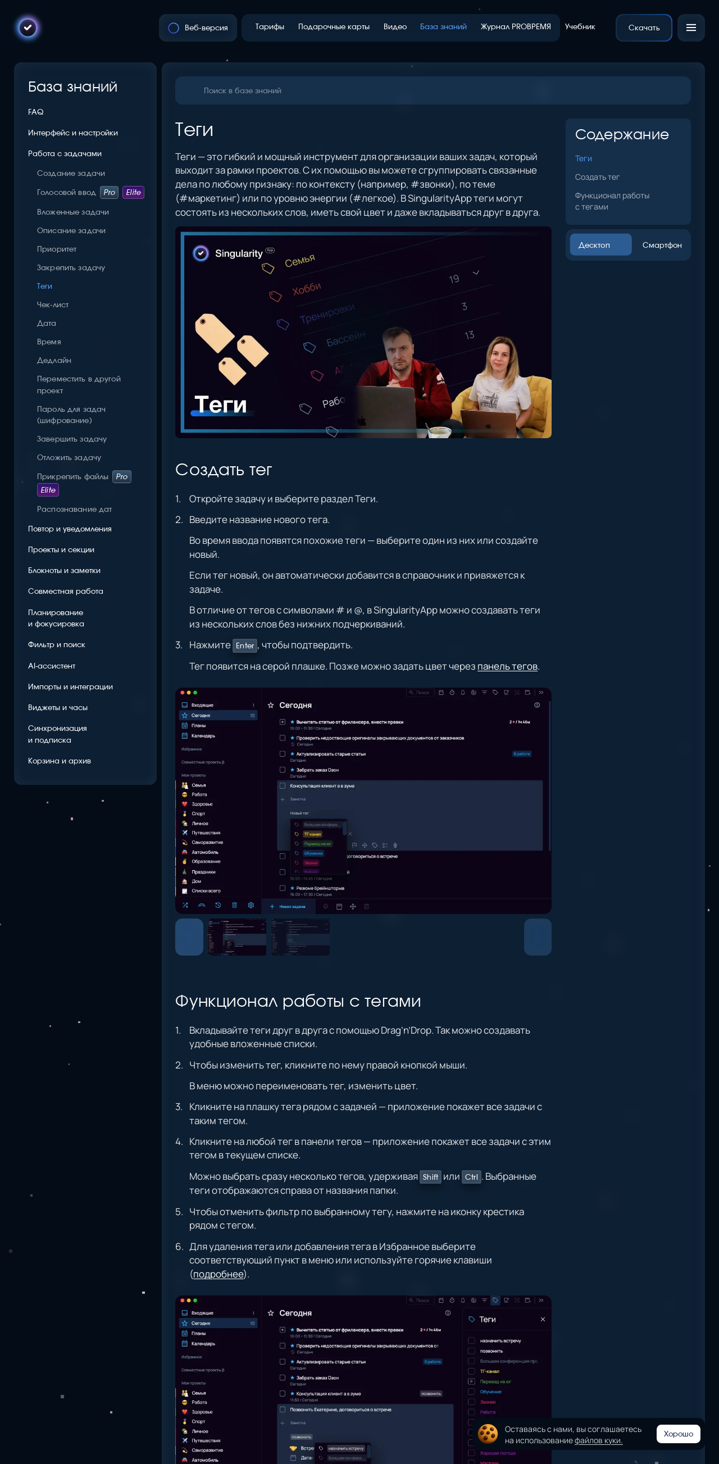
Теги (583, 157)
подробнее (218, 1273)
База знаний (73, 86)
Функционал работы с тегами (612, 200)
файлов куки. (599, 1439)
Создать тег (597, 176)
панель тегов (507, 666)
